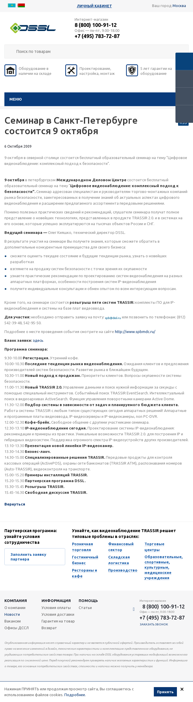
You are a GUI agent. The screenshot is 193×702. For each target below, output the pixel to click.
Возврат (49, 628)
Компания (15, 600)
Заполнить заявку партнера (28, 556)
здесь (38, 340)
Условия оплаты (56, 608)
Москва (179, 6)
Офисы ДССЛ (16, 628)
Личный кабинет (94, 6)
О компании (14, 608)
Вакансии (12, 621)
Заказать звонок (154, 624)
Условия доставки (58, 614)
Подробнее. (75, 695)
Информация (56, 600)
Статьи (85, 608)
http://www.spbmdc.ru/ (135, 332)
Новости (12, 614)
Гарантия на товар (58, 621)
